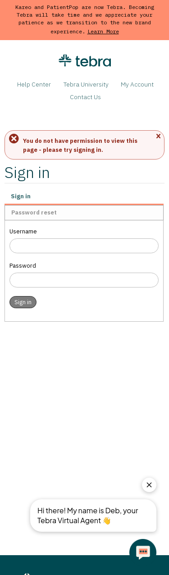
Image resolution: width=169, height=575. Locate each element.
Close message (158, 137)
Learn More (103, 31)
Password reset (34, 212)
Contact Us (85, 97)
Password (22, 265)
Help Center (34, 84)
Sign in (21, 196)
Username (23, 231)
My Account (137, 84)
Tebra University (86, 84)
